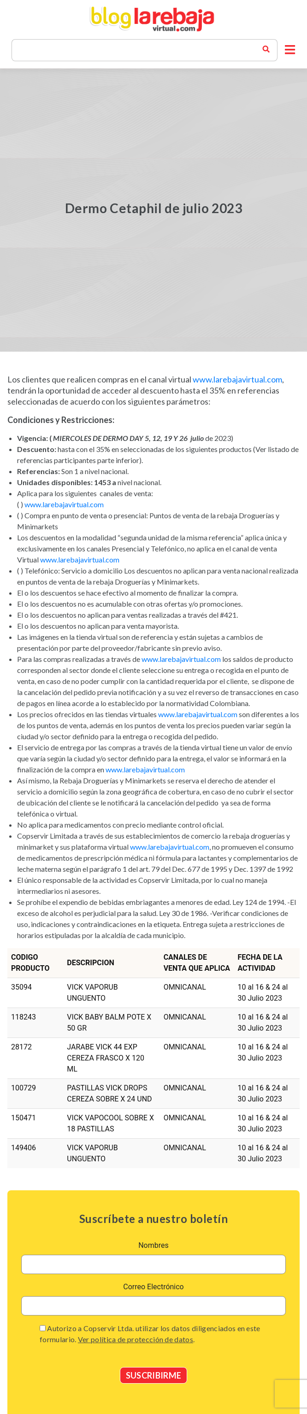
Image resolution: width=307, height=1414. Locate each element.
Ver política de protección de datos (135, 1339)
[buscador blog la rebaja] (266, 50)
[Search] (140, 50)
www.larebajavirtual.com (237, 379)
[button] (290, 50)
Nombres (153, 1245)
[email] (153, 1305)
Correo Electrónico (153, 1286)
